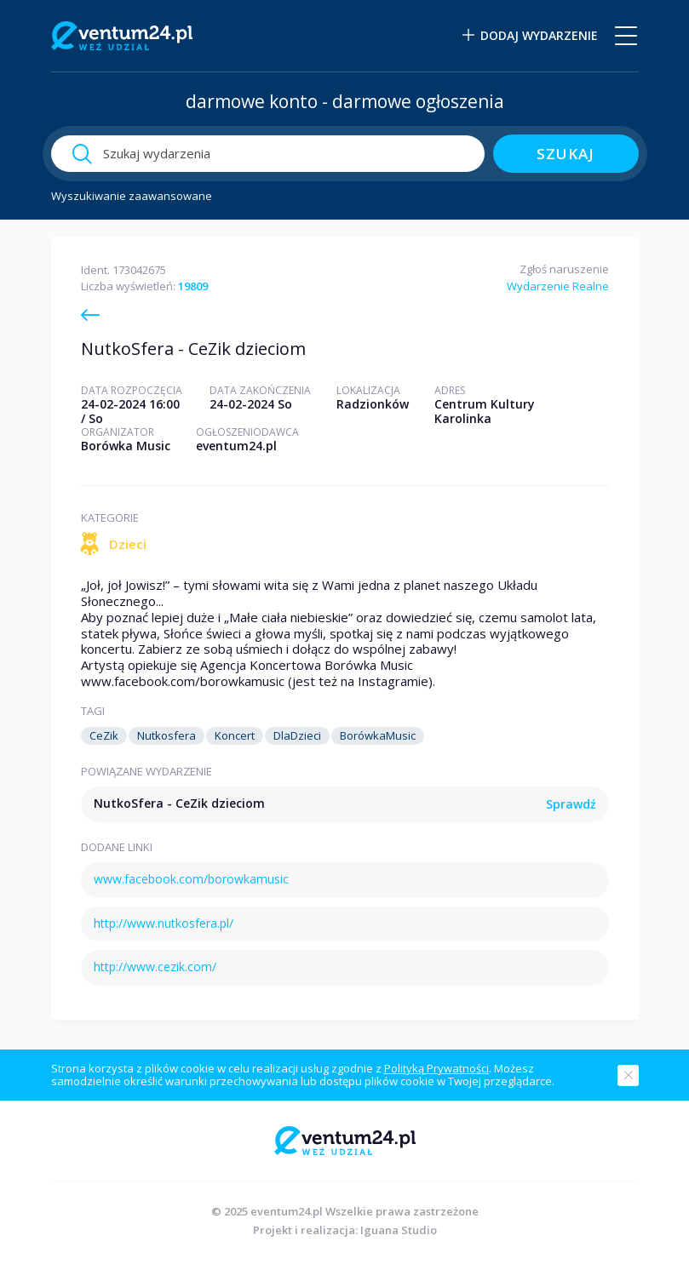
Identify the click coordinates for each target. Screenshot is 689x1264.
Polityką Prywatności (436, 1068)
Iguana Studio (398, 1230)
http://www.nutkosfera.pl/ (163, 923)
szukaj (565, 153)
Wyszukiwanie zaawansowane (131, 196)
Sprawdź (571, 805)
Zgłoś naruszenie (564, 269)
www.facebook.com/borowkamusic (191, 879)
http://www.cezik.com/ (155, 966)
